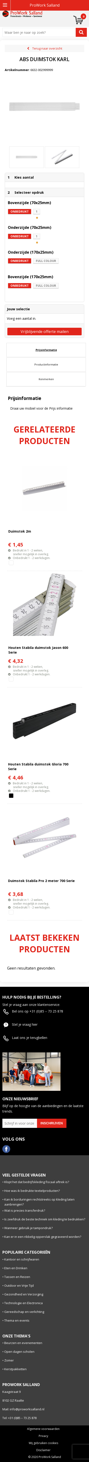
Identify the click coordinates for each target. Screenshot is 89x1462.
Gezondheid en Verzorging (23, 1294)
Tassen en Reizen (17, 1277)
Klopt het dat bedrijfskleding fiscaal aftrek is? (36, 1182)
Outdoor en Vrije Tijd (19, 1285)
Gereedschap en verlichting (24, 1312)
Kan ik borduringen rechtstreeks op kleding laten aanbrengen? (39, 1201)
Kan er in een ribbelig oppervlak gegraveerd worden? (42, 1237)
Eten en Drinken (15, 1268)
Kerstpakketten (15, 1369)
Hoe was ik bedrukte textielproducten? (32, 1191)
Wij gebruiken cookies (43, 1443)
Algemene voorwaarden (43, 1429)
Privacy (43, 1436)
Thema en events (16, 1320)
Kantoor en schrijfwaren (21, 1259)
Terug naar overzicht (47, 48)
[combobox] (40, 32)
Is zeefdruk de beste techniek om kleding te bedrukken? (44, 1219)
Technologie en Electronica (23, 1303)
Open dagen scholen (19, 1351)
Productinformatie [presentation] (46, 364)
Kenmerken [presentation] (46, 379)
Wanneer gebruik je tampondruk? (28, 1228)
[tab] (46, 350)
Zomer (9, 1360)
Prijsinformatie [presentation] (46, 350)
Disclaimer (43, 1450)
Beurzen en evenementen (23, 1343)
